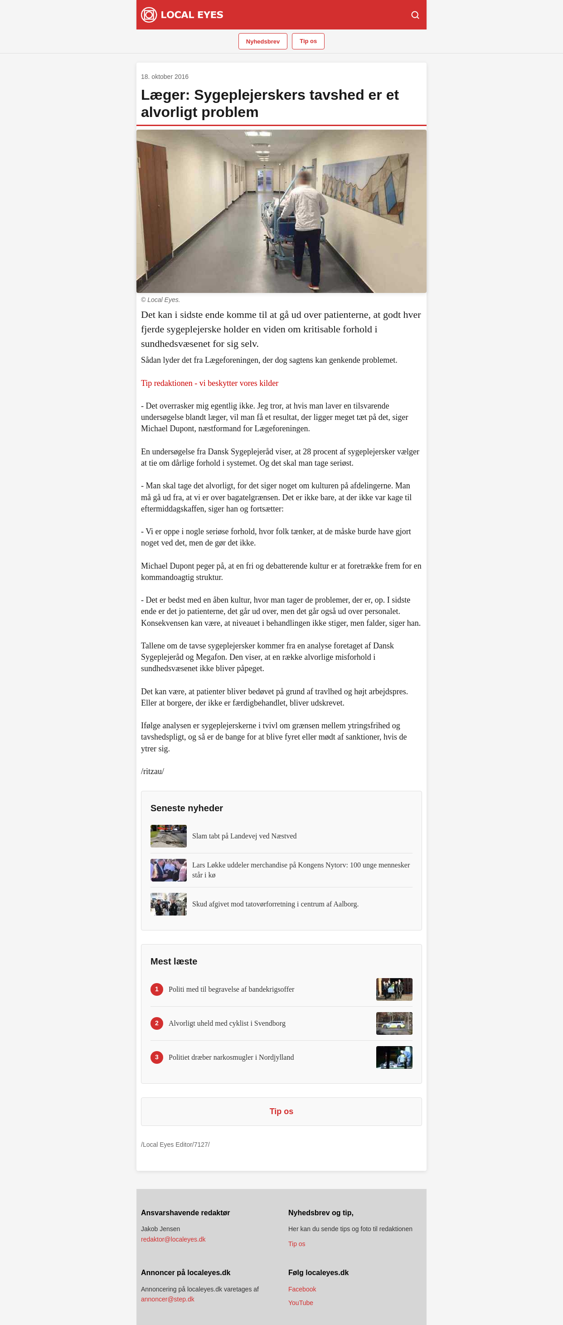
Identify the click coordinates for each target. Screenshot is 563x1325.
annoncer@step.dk (167, 1299)
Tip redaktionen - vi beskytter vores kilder (209, 383)
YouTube (300, 1302)
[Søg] (415, 15)
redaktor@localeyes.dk (173, 1239)
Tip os (308, 41)
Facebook (302, 1289)
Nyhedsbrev (263, 41)
